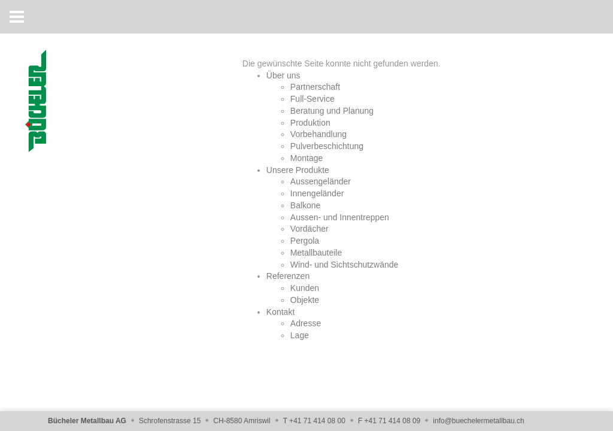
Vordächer (309, 228)
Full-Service (312, 99)
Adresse (305, 323)
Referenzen (287, 276)
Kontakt (280, 312)
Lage (299, 335)
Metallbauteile (316, 252)
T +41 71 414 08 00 (314, 421)
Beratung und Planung (332, 111)
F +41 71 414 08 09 (389, 421)
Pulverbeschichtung (326, 146)
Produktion (310, 123)
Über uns (283, 75)
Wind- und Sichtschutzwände (344, 264)
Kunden (304, 288)
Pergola (304, 240)
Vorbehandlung (318, 134)
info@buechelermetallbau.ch (478, 421)
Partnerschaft (315, 87)
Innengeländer (317, 193)
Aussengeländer (320, 181)
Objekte (304, 300)
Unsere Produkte (297, 170)
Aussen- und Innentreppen (339, 217)
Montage (306, 158)
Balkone (305, 205)
